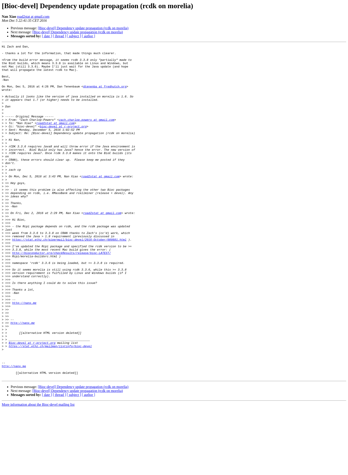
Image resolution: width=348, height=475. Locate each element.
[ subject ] (74, 36)
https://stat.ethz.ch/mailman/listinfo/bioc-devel (50, 407)
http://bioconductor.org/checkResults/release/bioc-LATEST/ (61, 295)
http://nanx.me (24, 355)
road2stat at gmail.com (33, 16)
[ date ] (47, 36)
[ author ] (88, 36)
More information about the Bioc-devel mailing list (38, 471)
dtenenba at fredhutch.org (105, 95)
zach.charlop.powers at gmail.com (86, 135)
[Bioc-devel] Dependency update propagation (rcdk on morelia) (83, 28)
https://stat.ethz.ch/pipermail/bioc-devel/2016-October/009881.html (69, 279)
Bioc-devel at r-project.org (32, 403)
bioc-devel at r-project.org (63, 143)
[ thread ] (59, 36)
